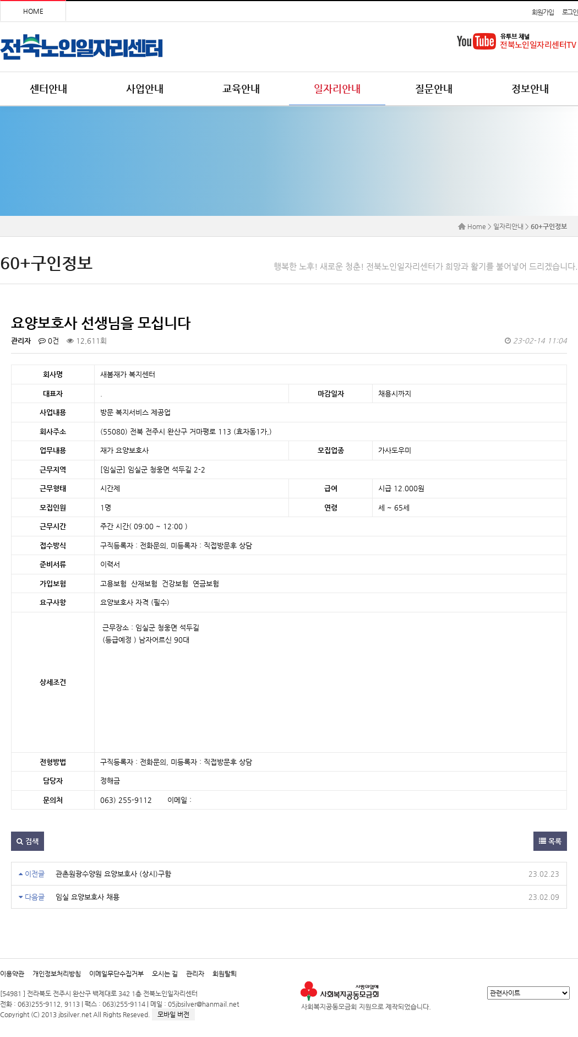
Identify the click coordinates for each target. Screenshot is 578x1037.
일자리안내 (337, 88)
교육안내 (241, 88)
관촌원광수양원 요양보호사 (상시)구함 (113, 874)
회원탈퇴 (224, 974)
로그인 (570, 12)
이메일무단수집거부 (116, 974)
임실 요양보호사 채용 (87, 897)
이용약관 (12, 974)
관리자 (195, 974)
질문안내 (433, 88)
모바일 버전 (173, 1014)
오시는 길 (165, 974)
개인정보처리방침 (56, 974)
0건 (49, 340)
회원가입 (542, 12)
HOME (33, 11)
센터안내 (48, 88)
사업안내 (144, 88)
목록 (550, 841)
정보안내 (530, 88)
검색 (28, 841)
